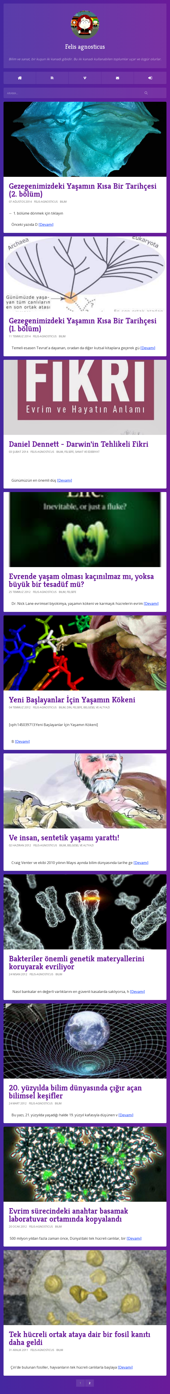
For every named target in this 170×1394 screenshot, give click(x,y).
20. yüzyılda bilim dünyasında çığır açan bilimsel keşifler (75, 1092)
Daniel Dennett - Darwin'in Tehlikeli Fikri (78, 444)
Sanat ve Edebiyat (87, 452)
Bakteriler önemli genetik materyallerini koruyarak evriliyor (76, 962)
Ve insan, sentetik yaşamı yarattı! (64, 838)
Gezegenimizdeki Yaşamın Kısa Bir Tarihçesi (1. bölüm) (82, 325)
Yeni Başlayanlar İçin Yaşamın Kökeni (72, 700)
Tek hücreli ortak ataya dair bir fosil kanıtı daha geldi (79, 1338)
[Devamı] (46, 224)
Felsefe (69, 452)
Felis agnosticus (85, 31)
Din (69, 707)
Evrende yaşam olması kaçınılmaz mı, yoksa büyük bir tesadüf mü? (81, 580)
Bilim (63, 202)
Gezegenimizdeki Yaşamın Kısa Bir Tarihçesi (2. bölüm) (82, 190)
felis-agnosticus (46, 202)
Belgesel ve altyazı (96, 707)
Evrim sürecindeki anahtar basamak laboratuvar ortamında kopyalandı (68, 1215)
